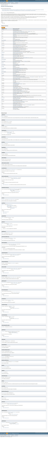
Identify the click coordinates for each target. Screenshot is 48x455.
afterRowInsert (15, 31)
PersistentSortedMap (27, 10)
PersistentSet (22, 10)
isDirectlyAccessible (16, 81)
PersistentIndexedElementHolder (36, 9)
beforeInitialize (15, 33)
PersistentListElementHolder (5, 10)
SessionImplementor (22, 105)
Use (9, 450)
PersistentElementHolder (22, 9)
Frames (9, 2)
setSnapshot (15, 109)
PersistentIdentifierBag (28, 9)
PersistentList (42, 9)
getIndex (14, 59)
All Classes (16, 2)
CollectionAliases (32, 103)
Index (16, 450)
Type (25, 92)
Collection (3, 63)
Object (29, 31)
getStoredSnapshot (16, 74)
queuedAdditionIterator (16, 101)
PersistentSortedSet (32, 10)
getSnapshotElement (16, 72)
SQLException (12, 216)
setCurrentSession (16, 105)
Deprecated (13, 450)
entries (14, 46)
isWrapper (14, 90)
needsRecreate (15, 94)
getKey (14, 61)
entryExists (15, 48)
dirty (14, 39)
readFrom (14, 103)
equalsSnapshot (15, 50)
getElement (14, 55)
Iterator (3, 46)
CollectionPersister (21, 31)
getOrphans (14, 63)
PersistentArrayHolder (12, 9)
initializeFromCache (16, 79)
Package (4, 450)
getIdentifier (15, 57)
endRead (14, 44)
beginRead (14, 35)
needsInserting (15, 92)
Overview (1, 450)
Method (9, 3)
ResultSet (17, 103)
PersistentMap (11, 10)
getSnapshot (15, 70)
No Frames (12, 2)
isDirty (14, 83)
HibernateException (17, 185)
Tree (10, 450)
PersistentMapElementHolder (17, 10)
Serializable (4, 61)
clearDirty (14, 37)
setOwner (14, 107)
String (25, 63)
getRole (14, 68)
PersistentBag (17, 9)
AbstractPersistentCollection (5, 9)
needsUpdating (15, 96)
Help (17, 450)
